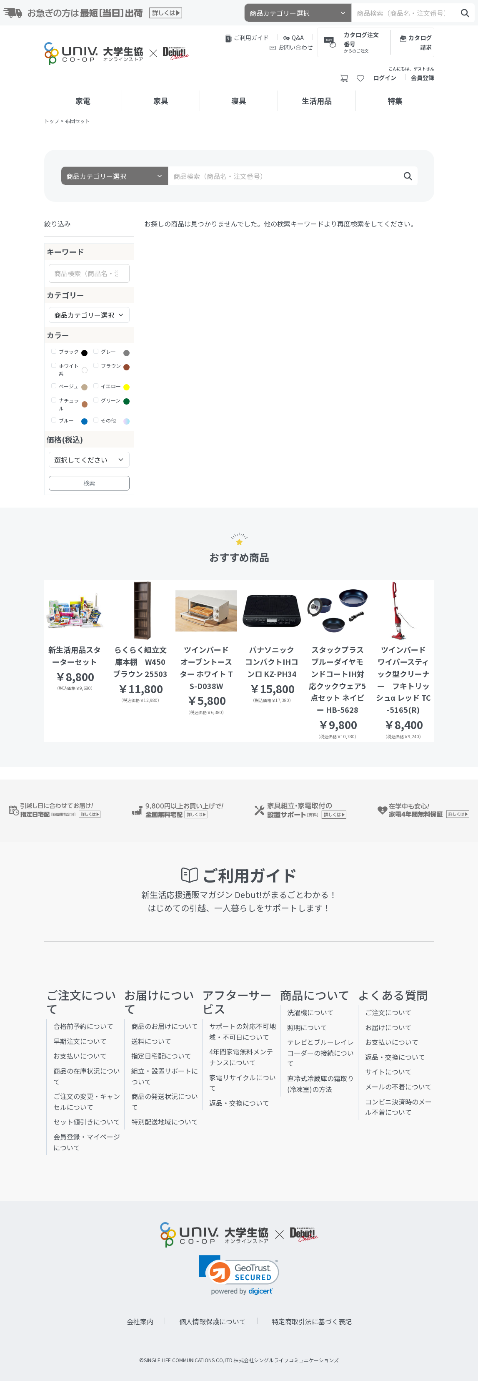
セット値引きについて (86, 1122)
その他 (108, 420)
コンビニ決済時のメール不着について (398, 1107)
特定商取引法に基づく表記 (312, 1321)
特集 (395, 100)
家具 (160, 100)
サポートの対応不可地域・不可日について (242, 1031)
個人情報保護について (212, 1321)
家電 (82, 100)
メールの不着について (398, 1087)
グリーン (110, 400)
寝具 (238, 100)
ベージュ (68, 386)
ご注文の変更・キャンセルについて (86, 1101)
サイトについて (388, 1072)
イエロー (111, 386)
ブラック (69, 351)
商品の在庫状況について (86, 1076)
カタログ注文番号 (363, 41)
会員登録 (422, 77)
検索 (89, 483)
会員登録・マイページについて (86, 1142)
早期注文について (80, 1041)
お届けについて (388, 1027)
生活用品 (317, 100)
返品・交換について (239, 1103)
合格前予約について (83, 1026)
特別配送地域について (164, 1122)
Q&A (293, 37)
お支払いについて (80, 1056)
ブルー (66, 420)
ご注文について (388, 1012)
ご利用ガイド (247, 38)
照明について (307, 1027)
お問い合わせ (291, 47)
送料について (151, 1041)
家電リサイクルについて (242, 1082)
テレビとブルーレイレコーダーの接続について (320, 1052)
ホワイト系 (69, 369)
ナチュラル (69, 404)
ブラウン (111, 365)
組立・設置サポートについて (164, 1076)
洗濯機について (310, 1012)
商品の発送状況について (164, 1101)
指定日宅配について (161, 1056)
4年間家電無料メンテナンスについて (241, 1056)
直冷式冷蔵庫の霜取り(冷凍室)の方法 (320, 1083)
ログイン (384, 77)
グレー (108, 351)
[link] (239, 1275)
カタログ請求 (416, 42)
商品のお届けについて (164, 1026)
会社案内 (140, 1321)
